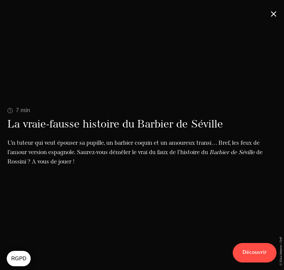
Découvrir (254, 252)
